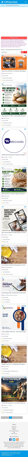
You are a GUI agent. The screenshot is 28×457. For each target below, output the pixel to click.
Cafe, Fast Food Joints (7, 73)
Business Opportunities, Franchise (9, 295)
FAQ (14, 432)
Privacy (14, 429)
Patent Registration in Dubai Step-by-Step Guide (14, 292)
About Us (14, 428)
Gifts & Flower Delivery (7, 267)
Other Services (5, 118)
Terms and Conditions (14, 431)
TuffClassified (9, 2)
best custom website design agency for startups (14, 232)
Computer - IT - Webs (7, 157)
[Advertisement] (14, 21)
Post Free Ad (14, 433)
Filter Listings (14, 37)
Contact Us (14, 426)
